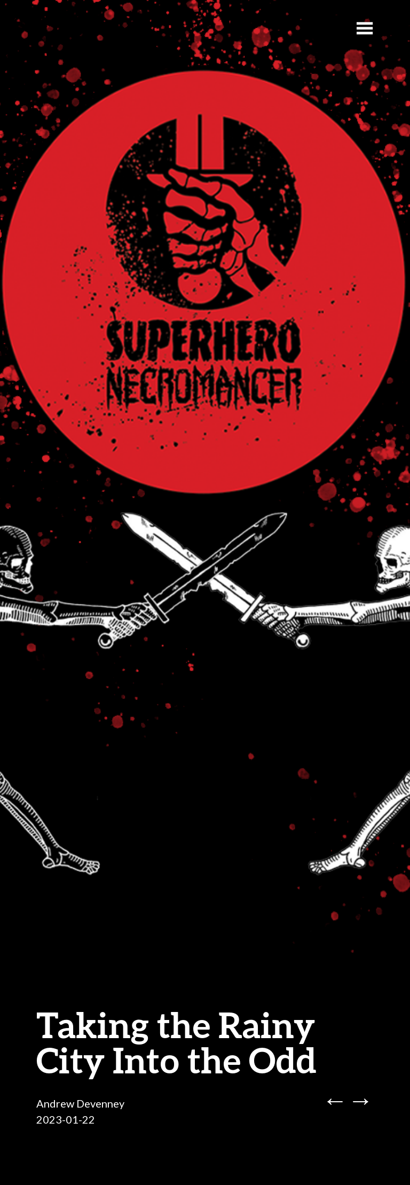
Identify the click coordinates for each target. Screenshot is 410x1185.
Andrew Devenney (80, 1103)
